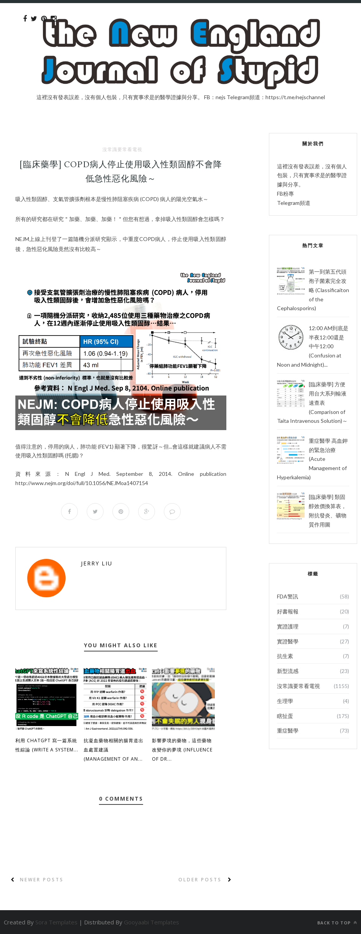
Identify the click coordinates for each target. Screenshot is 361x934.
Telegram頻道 (293, 202)
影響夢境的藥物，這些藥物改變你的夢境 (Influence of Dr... (182, 749)
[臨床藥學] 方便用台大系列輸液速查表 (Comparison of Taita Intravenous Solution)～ (312, 402)
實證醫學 (287, 641)
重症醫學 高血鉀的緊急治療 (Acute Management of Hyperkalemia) (312, 458)
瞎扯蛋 (285, 716)
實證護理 (287, 626)
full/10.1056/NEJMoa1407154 (81, 483)
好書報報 (287, 611)
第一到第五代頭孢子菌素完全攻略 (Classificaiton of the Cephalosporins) (313, 289)
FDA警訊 (287, 596)
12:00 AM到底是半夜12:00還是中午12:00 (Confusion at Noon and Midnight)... (312, 346)
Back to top (337, 923)
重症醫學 (287, 730)
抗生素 (285, 656)
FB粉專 (285, 193)
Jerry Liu (96, 563)
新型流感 (287, 671)
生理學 (285, 701)
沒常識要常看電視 (122, 149)
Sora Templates (56, 922)
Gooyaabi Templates (151, 922)
